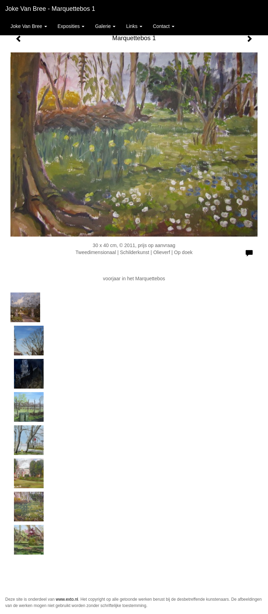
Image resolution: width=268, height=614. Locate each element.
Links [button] (134, 26)
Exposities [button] (71, 26)
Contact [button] (163, 26)
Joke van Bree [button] (28, 26)
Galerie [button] (105, 26)
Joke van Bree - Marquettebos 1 (50, 8)
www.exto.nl (67, 599)
